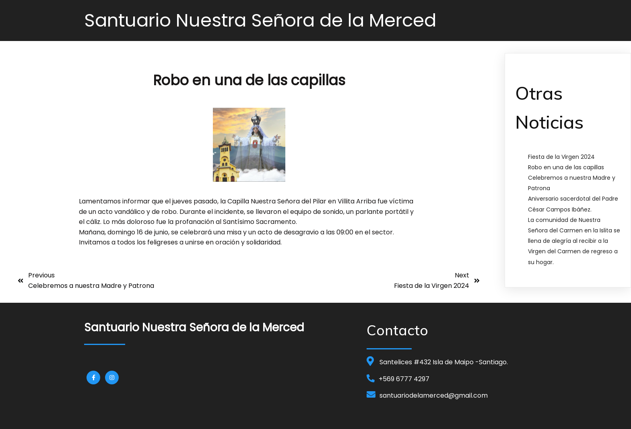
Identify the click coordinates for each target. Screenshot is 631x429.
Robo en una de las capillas (566, 167)
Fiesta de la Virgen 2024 (561, 157)
